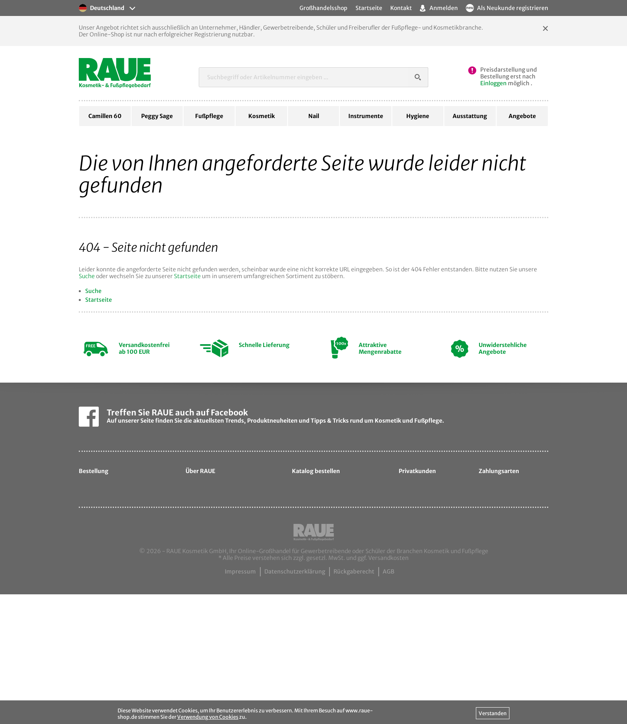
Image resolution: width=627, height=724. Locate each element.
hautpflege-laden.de (433, 588)
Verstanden (493, 713)
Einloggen (493, 83)
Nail (313, 116)
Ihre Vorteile (101, 547)
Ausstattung (470, 116)
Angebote (522, 116)
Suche (87, 276)
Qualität (203, 521)
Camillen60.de (212, 612)
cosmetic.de (421, 562)
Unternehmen (211, 495)
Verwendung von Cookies (207, 717)
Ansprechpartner (215, 586)
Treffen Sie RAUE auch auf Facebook (177, 412)
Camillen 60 (105, 116)
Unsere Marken (212, 534)
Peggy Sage (157, 116)
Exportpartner (211, 560)
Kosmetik (261, 116)
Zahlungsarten (105, 534)
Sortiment (206, 547)
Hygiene (417, 116)
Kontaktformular (215, 599)
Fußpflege (209, 116)
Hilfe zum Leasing (109, 508)
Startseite (187, 276)
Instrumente (365, 116)
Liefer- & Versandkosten (118, 521)
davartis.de (420, 549)
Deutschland (101, 8)
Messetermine (211, 573)
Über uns (204, 508)
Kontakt (401, 8)
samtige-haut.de (428, 575)
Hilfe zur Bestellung (111, 495)
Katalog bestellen (321, 542)
